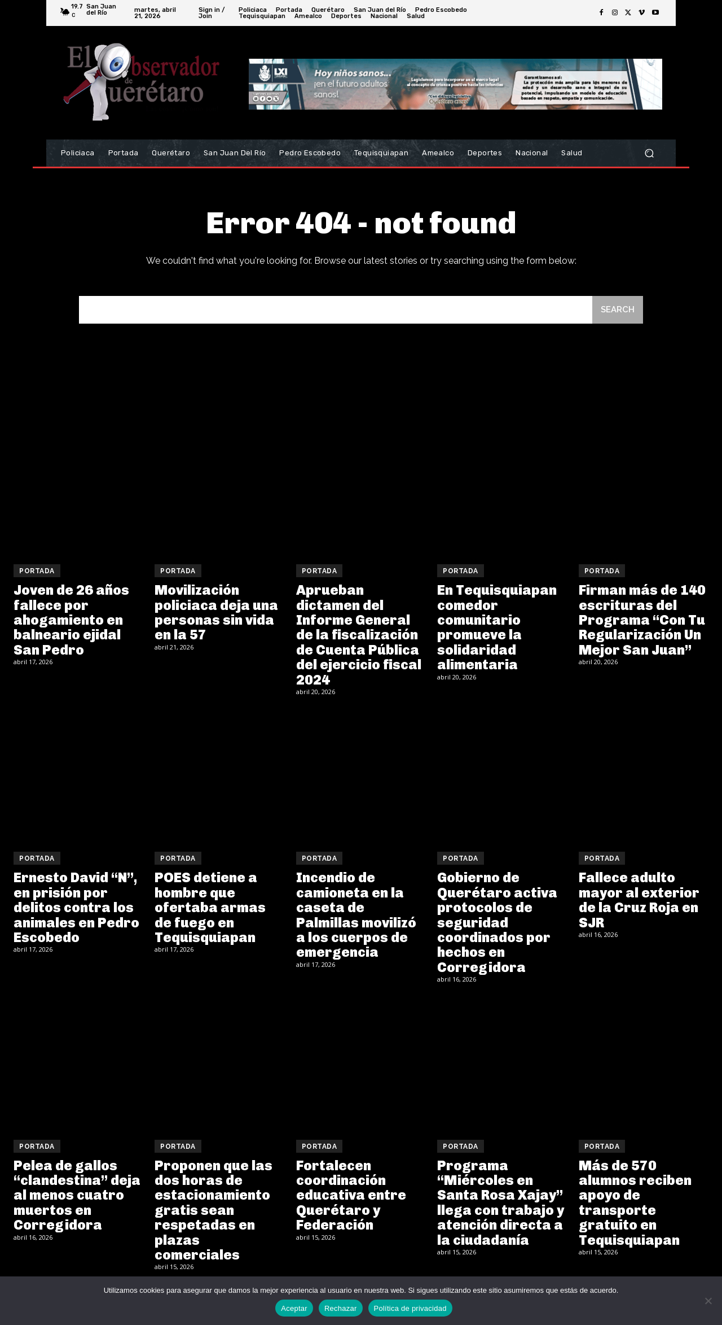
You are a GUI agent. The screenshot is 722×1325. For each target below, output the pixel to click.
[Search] (617, 310)
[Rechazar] (708, 1300)
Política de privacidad (410, 1308)
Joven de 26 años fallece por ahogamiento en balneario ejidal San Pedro (71, 620)
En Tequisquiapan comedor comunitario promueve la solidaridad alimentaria (497, 627)
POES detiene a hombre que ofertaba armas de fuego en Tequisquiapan (210, 907)
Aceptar (294, 1308)
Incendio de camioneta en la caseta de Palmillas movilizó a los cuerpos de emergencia (356, 914)
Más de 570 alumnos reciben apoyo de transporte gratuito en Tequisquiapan (635, 1202)
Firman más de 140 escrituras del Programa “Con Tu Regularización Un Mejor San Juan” (642, 620)
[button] (649, 153)
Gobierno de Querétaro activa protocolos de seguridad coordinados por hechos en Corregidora (497, 922)
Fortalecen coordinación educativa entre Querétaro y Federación (351, 1195)
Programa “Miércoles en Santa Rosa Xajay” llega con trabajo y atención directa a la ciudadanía (500, 1202)
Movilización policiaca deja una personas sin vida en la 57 (216, 612)
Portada (37, 571)
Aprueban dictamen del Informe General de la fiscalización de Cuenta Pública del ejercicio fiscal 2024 (358, 634)
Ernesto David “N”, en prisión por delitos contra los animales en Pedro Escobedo (76, 907)
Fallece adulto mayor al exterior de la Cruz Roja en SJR (639, 899)
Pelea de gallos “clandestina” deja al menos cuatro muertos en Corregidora (77, 1195)
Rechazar (340, 1308)
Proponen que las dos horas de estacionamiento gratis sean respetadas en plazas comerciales (213, 1210)
